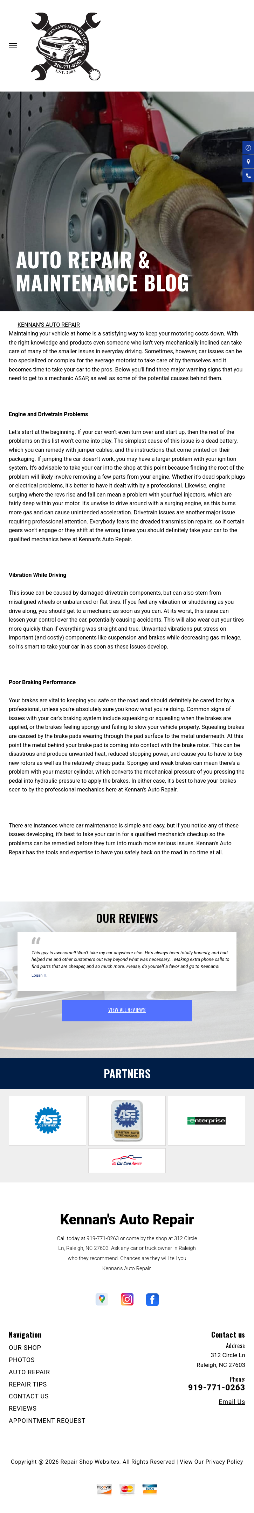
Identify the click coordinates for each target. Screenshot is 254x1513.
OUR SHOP (25, 1347)
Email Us (232, 1402)
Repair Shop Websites (90, 1461)
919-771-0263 (103, 1238)
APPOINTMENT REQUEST (47, 1420)
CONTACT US (29, 1396)
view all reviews (127, 1009)
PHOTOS (22, 1359)
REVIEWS (23, 1408)
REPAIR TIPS (28, 1384)
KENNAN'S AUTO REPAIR (49, 324)
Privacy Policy (224, 1461)
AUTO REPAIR (29, 1372)
